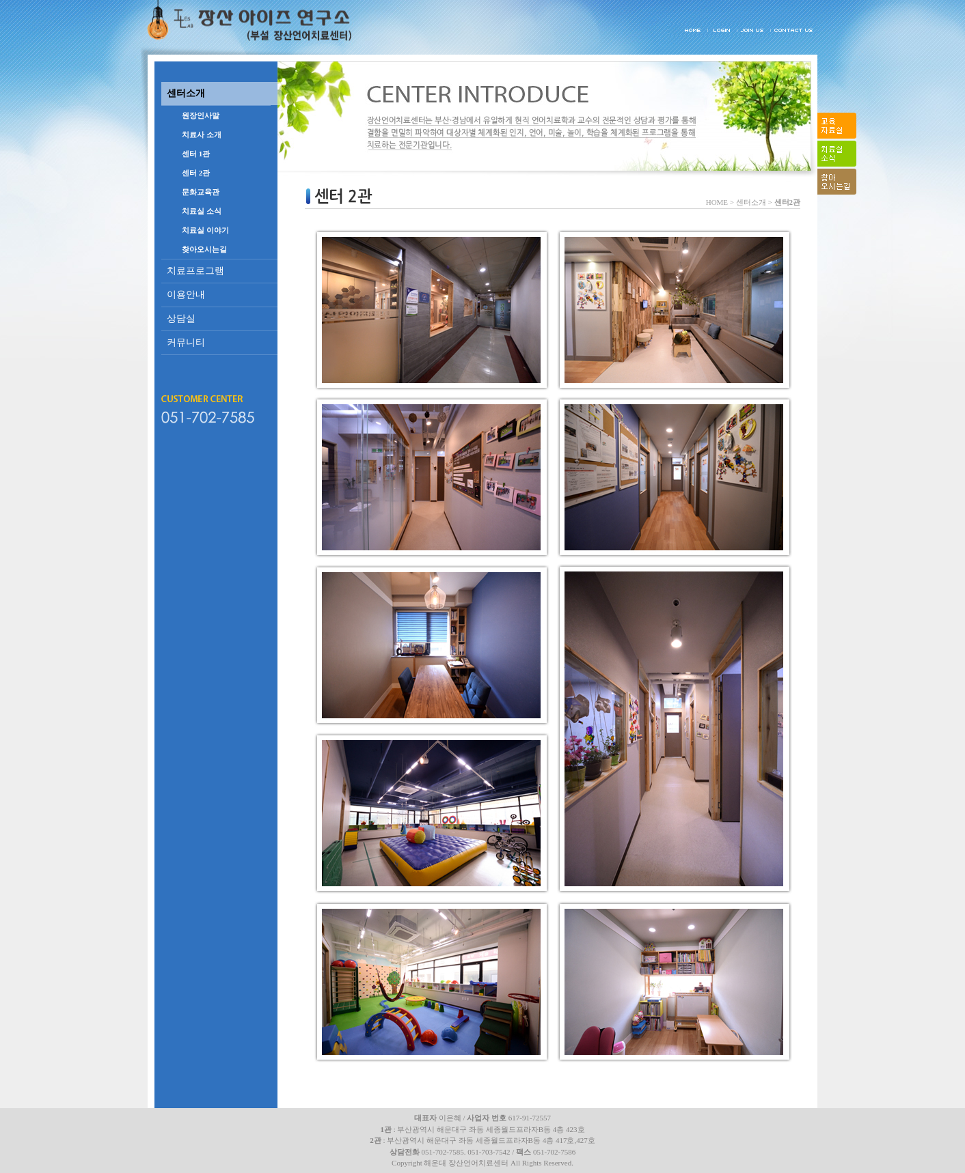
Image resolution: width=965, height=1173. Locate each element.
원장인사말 (200, 115)
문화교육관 (200, 192)
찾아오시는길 (204, 249)
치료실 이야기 (205, 230)
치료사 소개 (201, 134)
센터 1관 (196, 154)
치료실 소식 (201, 211)
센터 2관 (196, 173)
